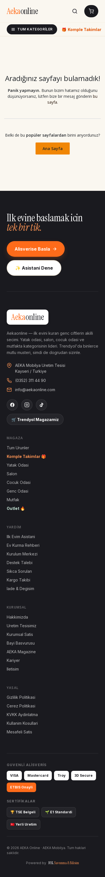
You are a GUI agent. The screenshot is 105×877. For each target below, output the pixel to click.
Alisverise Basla (36, 249)
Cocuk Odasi (19, 482)
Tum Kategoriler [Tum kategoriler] (32, 29)
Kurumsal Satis (20, 634)
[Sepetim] (91, 11)
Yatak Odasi (18, 465)
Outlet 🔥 (16, 508)
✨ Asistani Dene (34, 268)
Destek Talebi (19, 562)
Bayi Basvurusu (21, 643)
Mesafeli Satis (19, 731)
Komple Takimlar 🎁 (26, 456)
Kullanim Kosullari (22, 723)
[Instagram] (26, 404)
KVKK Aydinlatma (22, 714)
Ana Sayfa (53, 148)
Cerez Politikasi (21, 705)
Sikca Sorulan (19, 571)
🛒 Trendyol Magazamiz (35, 419)
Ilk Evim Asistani (21, 536)
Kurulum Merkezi (22, 554)
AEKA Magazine (21, 651)
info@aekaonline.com (35, 389)
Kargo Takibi (18, 579)
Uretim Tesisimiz (21, 625)
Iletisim (13, 669)
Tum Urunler (18, 447)
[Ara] (75, 11)
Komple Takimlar (81, 29)
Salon (12, 473)
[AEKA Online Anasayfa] (22, 11)
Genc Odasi (17, 491)
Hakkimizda (17, 617)
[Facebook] (12, 404)
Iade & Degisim (20, 588)
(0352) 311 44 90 (30, 380)
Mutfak (13, 499)
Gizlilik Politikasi (21, 697)
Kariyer (13, 660)
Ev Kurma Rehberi (23, 545)
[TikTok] (41, 404)
